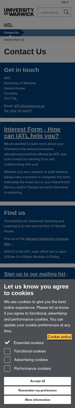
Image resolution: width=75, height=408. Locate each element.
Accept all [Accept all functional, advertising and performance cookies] (37, 381)
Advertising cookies (26, 360)
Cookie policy (59, 337)
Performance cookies (27, 369)
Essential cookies (24, 342)
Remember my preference (37, 390)
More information (37, 400)
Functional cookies (25, 351)
